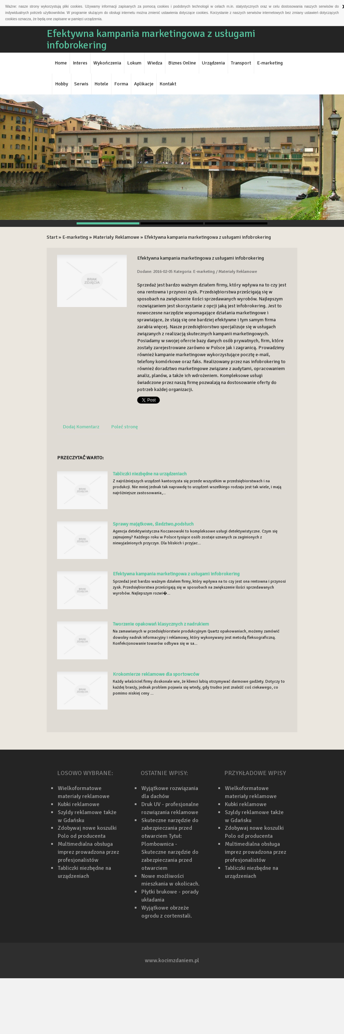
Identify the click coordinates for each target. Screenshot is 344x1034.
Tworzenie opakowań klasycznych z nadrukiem (161, 624)
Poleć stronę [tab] (124, 427)
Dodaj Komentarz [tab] (81, 427)
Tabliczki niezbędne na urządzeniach (150, 474)
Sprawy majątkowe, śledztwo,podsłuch (153, 524)
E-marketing (75, 237)
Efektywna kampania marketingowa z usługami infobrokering (207, 237)
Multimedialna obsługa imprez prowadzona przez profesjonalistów (88, 852)
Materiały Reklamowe (116, 237)
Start (52, 237)
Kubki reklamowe (79, 804)
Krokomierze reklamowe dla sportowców (156, 674)
